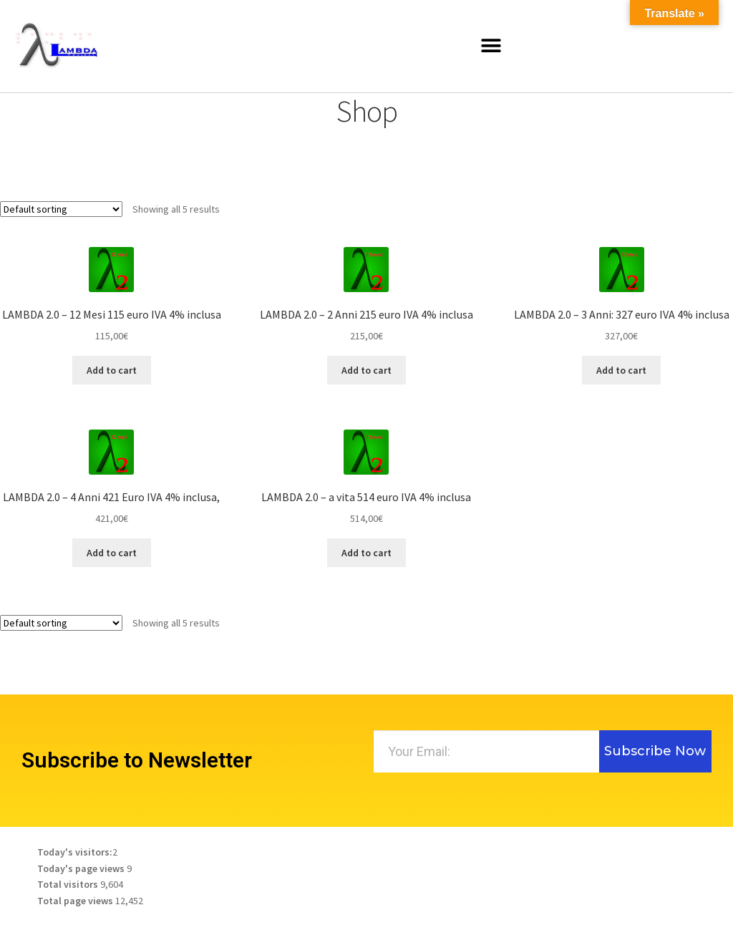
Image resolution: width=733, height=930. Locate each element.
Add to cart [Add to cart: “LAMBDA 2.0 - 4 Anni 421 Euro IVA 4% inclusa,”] (112, 552)
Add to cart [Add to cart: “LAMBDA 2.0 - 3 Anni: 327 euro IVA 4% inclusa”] (621, 370)
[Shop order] (61, 209)
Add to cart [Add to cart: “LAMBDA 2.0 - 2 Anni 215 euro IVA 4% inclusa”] (366, 370)
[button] (491, 46)
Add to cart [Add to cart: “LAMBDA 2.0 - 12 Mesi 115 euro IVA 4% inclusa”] (112, 370)
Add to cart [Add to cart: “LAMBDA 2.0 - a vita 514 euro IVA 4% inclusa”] (366, 552)
